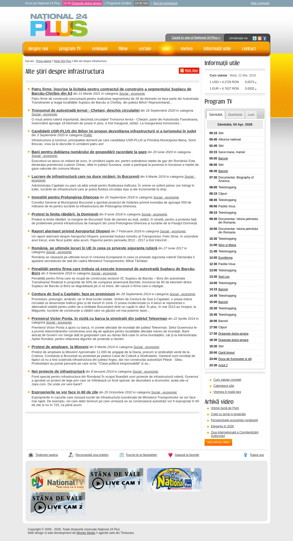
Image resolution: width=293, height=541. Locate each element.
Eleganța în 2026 (222, 426)
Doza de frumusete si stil (235, 359)
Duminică (235, 114)
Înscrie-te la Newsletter (141, 455)
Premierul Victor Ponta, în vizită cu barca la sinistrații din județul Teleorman (99, 318)
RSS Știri (191, 70)
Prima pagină (43, 61)
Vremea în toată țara (227, 392)
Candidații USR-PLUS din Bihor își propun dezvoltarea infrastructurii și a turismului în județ (114, 131)
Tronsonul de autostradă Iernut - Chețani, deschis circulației (86, 110)
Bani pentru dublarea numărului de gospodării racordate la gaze (89, 152)
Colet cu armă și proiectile (228, 414)
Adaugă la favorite (187, 455)
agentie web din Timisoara (116, 533)
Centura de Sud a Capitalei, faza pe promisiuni (73, 294)
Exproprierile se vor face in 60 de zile (65, 392)
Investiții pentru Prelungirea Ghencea (65, 197)
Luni (251, 114)
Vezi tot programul (165, 3)
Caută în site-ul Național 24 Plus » (196, 37)
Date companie (260, 3)
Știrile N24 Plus (62, 61)
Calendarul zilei (223, 386)
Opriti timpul (226, 352)
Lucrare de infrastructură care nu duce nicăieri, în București (85, 176)
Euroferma (225, 257)
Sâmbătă (215, 114)
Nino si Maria (227, 245)
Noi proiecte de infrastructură (58, 371)
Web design (36, 533)
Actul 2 (223, 365)
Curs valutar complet (227, 380)
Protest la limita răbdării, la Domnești (65, 214)
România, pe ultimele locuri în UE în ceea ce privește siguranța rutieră (94, 248)
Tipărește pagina (46, 455)
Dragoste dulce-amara (86, 3)
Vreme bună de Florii (225, 408)
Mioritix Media (86, 533)
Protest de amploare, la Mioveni (60, 347)
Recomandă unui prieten (92, 455)
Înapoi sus (257, 455)
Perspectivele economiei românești (234, 420)
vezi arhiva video (218, 442)
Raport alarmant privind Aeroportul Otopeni (71, 231)
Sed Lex (224, 276)
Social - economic (132, 93)
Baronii (223, 158)
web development (59, 533)
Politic (87, 135)
